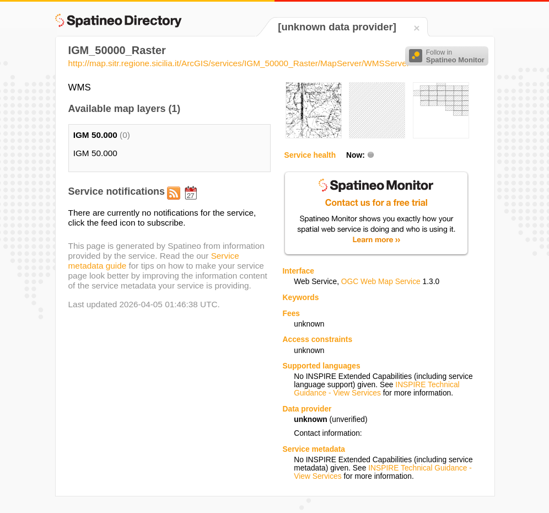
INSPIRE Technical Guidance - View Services (376, 389)
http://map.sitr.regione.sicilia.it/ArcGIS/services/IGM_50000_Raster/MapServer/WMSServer (239, 63)
